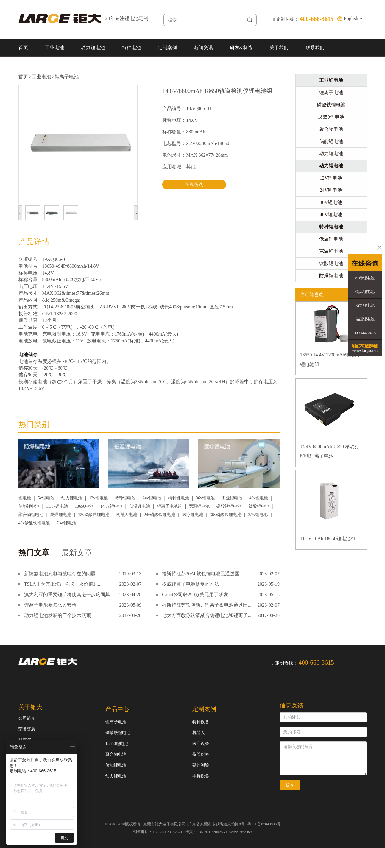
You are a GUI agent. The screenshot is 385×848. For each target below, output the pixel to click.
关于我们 (279, 47)
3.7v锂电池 (258, 514)
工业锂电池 (232, 498)
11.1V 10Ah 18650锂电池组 (328, 538)
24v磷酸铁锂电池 (159, 514)
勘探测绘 (200, 765)
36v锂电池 (205, 498)
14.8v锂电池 (111, 506)
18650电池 (84, 506)
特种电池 (131, 47)
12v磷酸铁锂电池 (93, 514)
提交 (290, 785)
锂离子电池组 (169, 506)
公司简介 (26, 718)
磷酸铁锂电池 (228, 506)
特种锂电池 (125, 498)
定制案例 (167, 47)
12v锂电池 (98, 498)
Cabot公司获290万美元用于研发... (197, 594)
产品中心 (117, 709)
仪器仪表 (200, 754)
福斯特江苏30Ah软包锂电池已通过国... (202, 573)
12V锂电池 (331, 177)
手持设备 (200, 776)
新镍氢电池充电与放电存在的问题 (60, 573)
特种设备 (200, 722)
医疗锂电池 (192, 514)
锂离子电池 (67, 76)
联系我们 (315, 47)
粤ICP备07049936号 (263, 824)
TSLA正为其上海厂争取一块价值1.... (62, 584)
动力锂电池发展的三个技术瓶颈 (57, 615)
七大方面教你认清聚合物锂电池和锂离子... (206, 615)
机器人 (198, 732)
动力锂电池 (93, 47)
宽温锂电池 (199, 506)
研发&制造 (241, 47)
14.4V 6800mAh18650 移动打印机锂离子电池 (329, 451)
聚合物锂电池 (30, 514)
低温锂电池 (139, 506)
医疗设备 (200, 743)
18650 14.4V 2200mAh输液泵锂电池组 (329, 359)
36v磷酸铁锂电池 (225, 514)
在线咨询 (194, 184)
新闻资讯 (203, 47)
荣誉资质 (26, 729)
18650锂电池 (331, 116)
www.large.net (240, 832)
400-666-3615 (365, 333)
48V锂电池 (331, 214)
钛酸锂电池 (259, 506)
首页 (23, 47)
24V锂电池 (331, 190)
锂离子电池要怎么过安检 (50, 604)
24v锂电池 (152, 498)
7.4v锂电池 (67, 523)
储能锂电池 (28, 506)
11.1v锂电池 (57, 506)
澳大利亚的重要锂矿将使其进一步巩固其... (68, 594)
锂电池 (24, 498)
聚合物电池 (331, 129)
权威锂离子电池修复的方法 (190, 584)
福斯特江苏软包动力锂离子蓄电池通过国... (206, 604)
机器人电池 (126, 514)
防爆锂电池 (60, 514)
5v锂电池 (46, 498)
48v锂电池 (258, 498)
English (353, 18)
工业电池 (54, 47)
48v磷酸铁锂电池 (34, 523)
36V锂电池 (331, 202)
